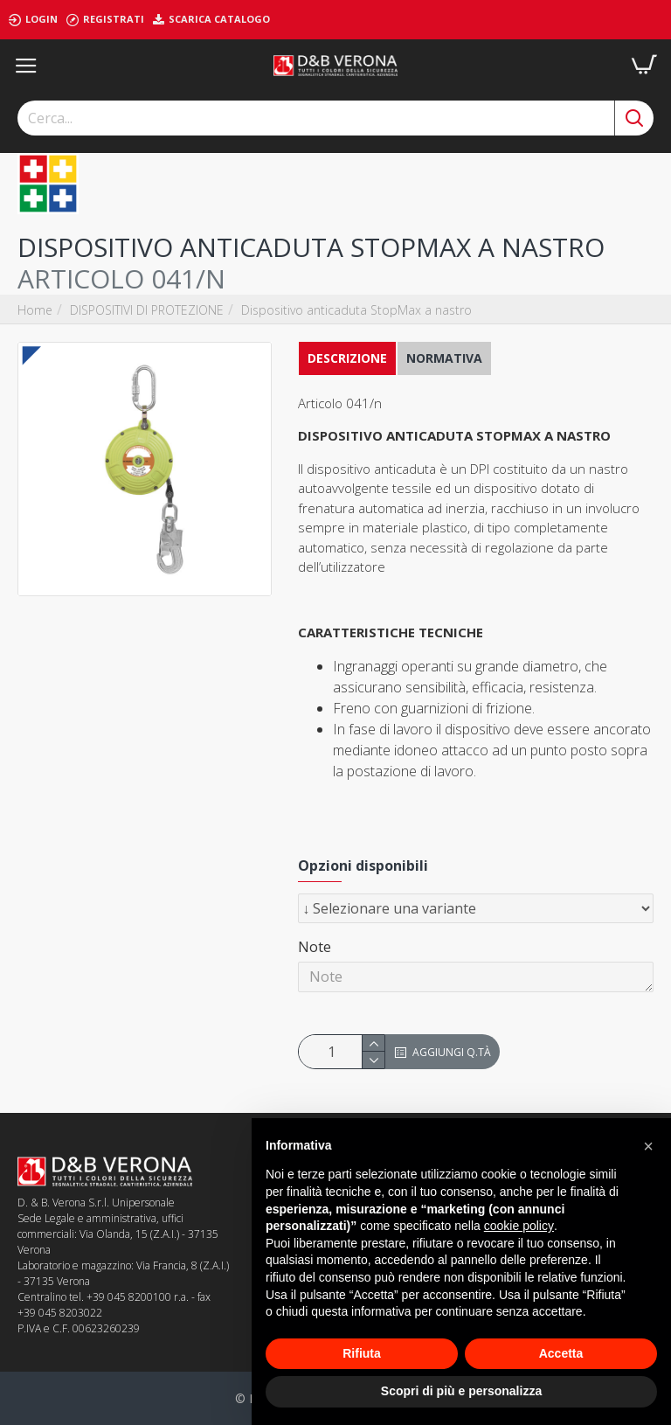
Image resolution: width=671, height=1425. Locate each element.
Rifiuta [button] (361, 1353)
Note (314, 946)
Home (34, 310)
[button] (648, 1146)
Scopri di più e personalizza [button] (461, 1391)
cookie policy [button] (519, 1226)
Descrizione (347, 358)
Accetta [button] (561, 1353)
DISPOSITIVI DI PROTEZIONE (147, 310)
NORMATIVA (444, 358)
